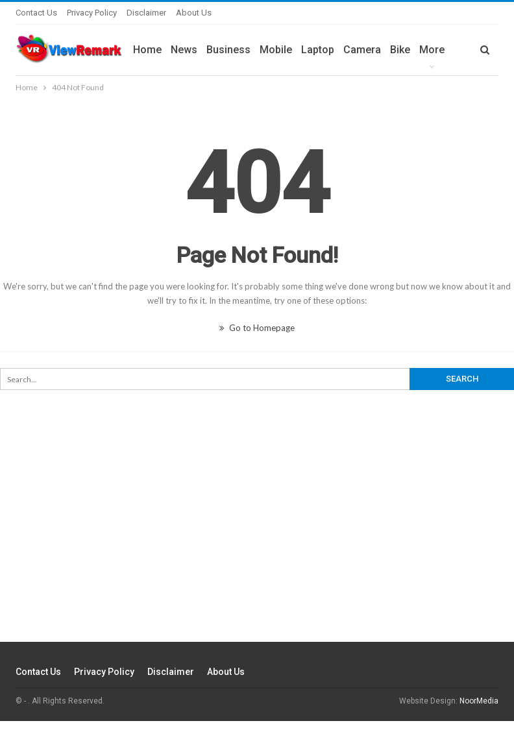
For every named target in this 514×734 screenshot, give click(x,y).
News (184, 49)
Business (228, 49)
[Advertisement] (257, 542)
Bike (400, 49)
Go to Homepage (257, 328)
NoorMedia (478, 700)
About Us (194, 13)
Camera (362, 49)
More (432, 49)
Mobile (276, 49)
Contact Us (36, 13)
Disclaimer (146, 13)
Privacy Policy (92, 13)
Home (147, 49)
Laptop (317, 49)
